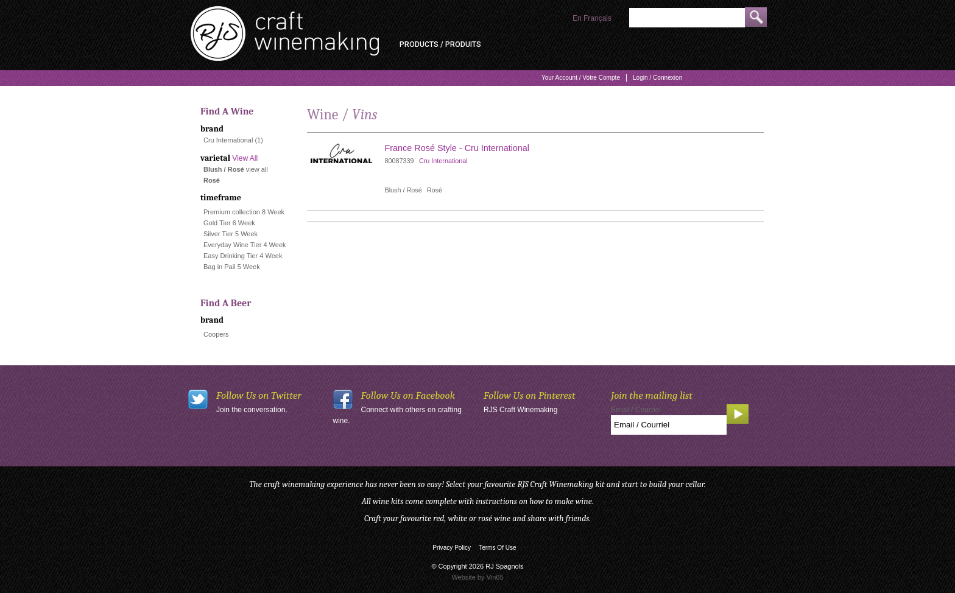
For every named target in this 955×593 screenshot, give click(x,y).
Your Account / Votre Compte (580, 77)
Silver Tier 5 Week (230, 233)
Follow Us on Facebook (408, 395)
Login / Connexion (657, 77)
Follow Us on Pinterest (530, 395)
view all (257, 169)
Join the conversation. (251, 409)
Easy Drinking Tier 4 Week (242, 255)
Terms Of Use (497, 547)
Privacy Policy (451, 547)
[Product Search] (687, 17)
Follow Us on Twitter (258, 395)
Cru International (228, 140)
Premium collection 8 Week (243, 212)
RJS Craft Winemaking (520, 409)
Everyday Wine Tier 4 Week (244, 244)
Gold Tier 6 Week (229, 222)
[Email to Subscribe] (669, 425)
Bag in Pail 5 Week (231, 266)
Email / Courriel (636, 409)
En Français (592, 18)
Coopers (216, 334)
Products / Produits (440, 44)
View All (245, 158)
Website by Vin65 (477, 577)
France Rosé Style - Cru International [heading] (457, 148)
